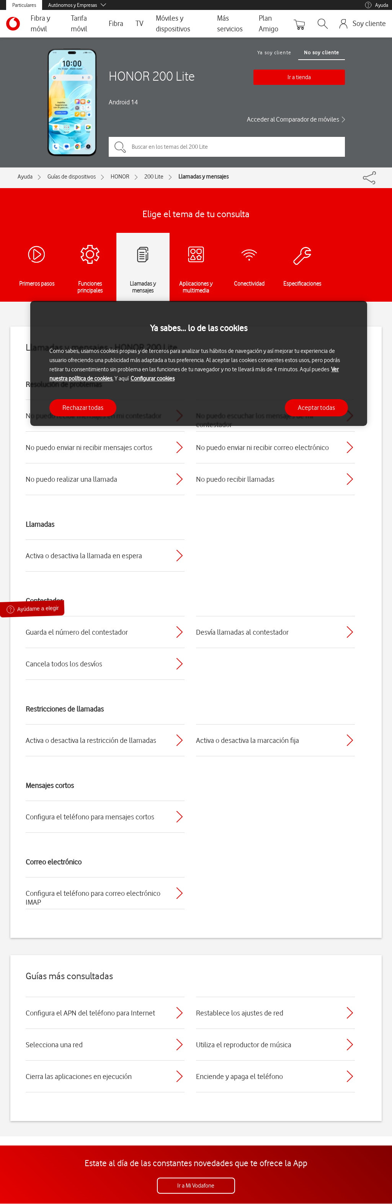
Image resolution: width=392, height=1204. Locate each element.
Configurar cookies (153, 378)
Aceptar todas (316, 407)
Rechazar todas (82, 407)
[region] (198, 363)
